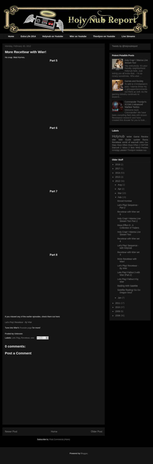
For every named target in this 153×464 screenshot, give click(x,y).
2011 (118, 303)
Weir (120, 139)
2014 (118, 173)
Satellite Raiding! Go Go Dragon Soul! (128, 291)
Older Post (96, 431)
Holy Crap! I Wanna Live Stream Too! (128, 233)
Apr (120, 189)
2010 (118, 307)
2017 (118, 168)
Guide (128, 139)
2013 (118, 177)
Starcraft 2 (116, 148)
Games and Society (134, 81)
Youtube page (26, 328)
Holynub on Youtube (52, 36)
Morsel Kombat (124, 201)
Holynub (118, 136)
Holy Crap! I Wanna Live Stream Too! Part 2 (128, 219)
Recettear (25, 338)
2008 (118, 315)
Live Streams (128, 36)
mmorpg (115, 150)
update (136, 139)
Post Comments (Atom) (59, 439)
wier (32, 338)
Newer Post (11, 431)
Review (144, 136)
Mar (120, 193)
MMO (138, 148)
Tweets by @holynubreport (125, 46)
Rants (145, 139)
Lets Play (16, 338)
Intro (142, 142)
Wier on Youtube (78, 36)
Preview (144, 148)
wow (129, 136)
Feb (120, 197)
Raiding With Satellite (127, 286)
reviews (139, 150)
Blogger (84, 453)
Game (136, 136)
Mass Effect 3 (134, 145)
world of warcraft (130, 142)
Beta (132, 148)
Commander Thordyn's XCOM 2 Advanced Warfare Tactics (135, 104)
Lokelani (123, 150)
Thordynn (131, 150)
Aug (120, 185)
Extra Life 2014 (28, 36)
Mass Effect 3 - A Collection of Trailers (128, 226)
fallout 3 (126, 148)
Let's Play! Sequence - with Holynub (128, 246)
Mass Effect (122, 145)
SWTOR (144, 145)
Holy (144, 150)
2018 (118, 164)
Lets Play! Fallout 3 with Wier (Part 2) (128, 273)
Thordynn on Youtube (104, 36)
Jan (120, 298)
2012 (118, 181)
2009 (118, 311)
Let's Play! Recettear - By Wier (18, 322)
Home (11, 36)
